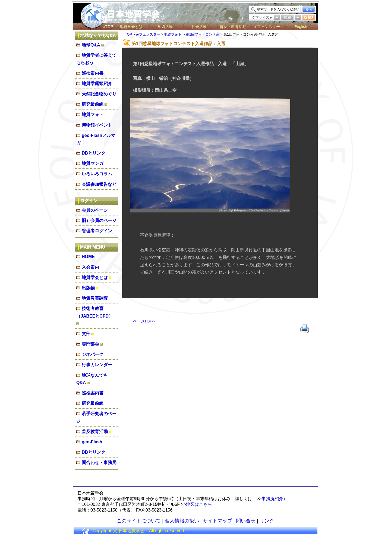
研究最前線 (92, 104)
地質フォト (92, 114)
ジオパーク (92, 354)
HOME (88, 256)
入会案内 (90, 267)
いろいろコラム (97, 173)
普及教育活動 (95, 431)
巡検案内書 (92, 73)
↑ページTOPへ (143, 321)
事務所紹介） (274, 498)
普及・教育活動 (233, 26)
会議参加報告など (99, 184)
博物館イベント (97, 125)
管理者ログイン (97, 230)
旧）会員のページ (99, 220)
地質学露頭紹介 (97, 83)
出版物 (88, 288)
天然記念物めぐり (99, 94)
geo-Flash (92, 442)
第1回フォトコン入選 (202, 34)
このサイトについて (139, 521)
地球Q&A (91, 45)
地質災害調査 (95, 298)
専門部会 (90, 344)
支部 (86, 333)
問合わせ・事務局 (99, 462)
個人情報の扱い (182, 521)
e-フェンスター (267, 26)
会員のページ (95, 210)
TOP (128, 34)
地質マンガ (92, 163)
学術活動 (165, 26)
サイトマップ (217, 521)
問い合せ (246, 521)
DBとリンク (93, 153)
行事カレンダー (97, 364)
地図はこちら (199, 504)
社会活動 (199, 26)
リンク (267, 521)
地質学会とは (131, 26)
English (300, 26)
